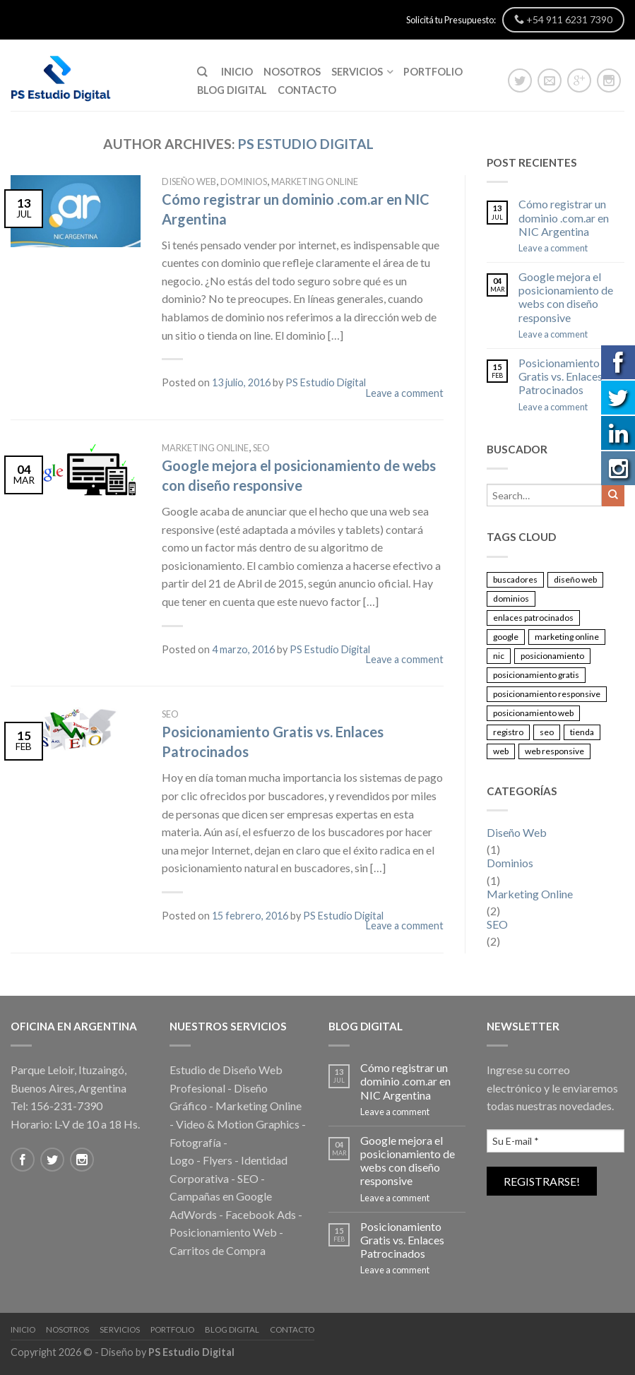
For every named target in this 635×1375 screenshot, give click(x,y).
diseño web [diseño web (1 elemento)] (575, 579)
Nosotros (292, 72)
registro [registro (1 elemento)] (508, 732)
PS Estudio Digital (306, 144)
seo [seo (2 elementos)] (547, 732)
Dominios (243, 181)
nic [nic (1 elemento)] (498, 655)
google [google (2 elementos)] (505, 636)
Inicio (237, 72)
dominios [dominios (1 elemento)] (511, 598)
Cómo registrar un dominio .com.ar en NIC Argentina (563, 217)
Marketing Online (314, 181)
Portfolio (433, 72)
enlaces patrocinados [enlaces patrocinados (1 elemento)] (533, 617)
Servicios (357, 72)
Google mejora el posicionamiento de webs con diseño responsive (565, 297)
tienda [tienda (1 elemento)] (582, 732)
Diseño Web (189, 181)
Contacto (307, 90)
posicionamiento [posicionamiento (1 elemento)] (552, 655)
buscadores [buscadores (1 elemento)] (515, 579)
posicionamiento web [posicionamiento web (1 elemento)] (533, 713)
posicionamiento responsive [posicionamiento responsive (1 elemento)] (546, 694)
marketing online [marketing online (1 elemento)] (567, 636)
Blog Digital (232, 90)
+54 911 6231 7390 (563, 19)
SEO (261, 447)
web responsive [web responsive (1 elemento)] (554, 751)
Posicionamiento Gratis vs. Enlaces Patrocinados (560, 376)
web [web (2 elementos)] (501, 751)
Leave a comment (405, 393)
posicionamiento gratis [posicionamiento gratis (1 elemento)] (536, 674)
